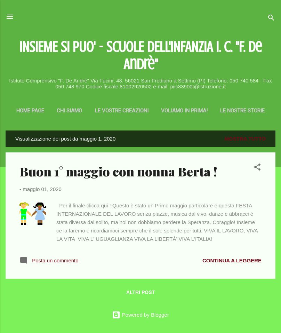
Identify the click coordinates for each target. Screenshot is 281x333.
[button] (257, 168)
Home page (30, 111)
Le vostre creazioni (121, 111)
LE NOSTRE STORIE (242, 111)
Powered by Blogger (140, 315)
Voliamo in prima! (184, 111)
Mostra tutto (245, 139)
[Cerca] (271, 19)
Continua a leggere (232, 260)
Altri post (140, 292)
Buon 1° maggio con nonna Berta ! (118, 171)
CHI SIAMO (69, 111)
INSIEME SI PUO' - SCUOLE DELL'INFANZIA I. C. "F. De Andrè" (140, 55)
